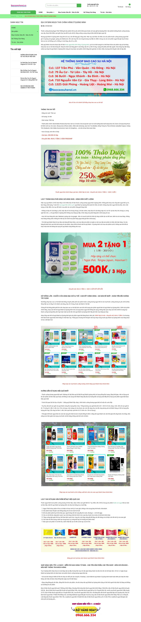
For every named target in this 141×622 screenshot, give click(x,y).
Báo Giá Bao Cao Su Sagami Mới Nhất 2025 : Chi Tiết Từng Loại (29, 72)
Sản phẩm (50, 12)
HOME (41, 12)
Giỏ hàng (128, 6)
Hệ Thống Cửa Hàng (90, 12)
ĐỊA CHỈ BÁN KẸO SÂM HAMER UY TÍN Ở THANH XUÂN (28, 87)
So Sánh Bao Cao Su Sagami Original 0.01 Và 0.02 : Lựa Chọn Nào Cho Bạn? (29, 64)
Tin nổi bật (15, 49)
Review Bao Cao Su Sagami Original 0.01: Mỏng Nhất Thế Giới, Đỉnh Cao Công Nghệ (29, 79)
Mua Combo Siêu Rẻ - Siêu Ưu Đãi (68, 12)
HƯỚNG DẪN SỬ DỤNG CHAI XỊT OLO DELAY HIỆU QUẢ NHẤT (29, 56)
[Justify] (79, 5)
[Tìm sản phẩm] (63, 5)
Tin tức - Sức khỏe (106, 12)
